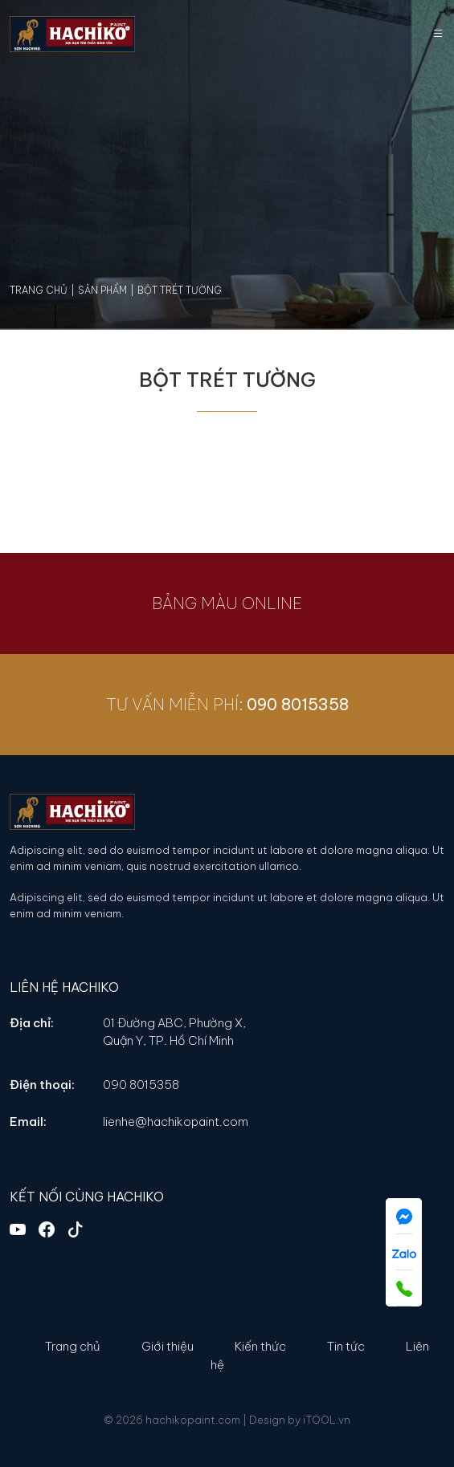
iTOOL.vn (326, 1419)
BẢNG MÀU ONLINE (216, 603)
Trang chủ (38, 290)
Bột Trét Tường (179, 290)
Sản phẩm (102, 290)
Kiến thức (260, 1346)
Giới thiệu (167, 1346)
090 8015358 (307, 704)
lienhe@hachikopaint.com (175, 1121)
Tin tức (346, 1346)
